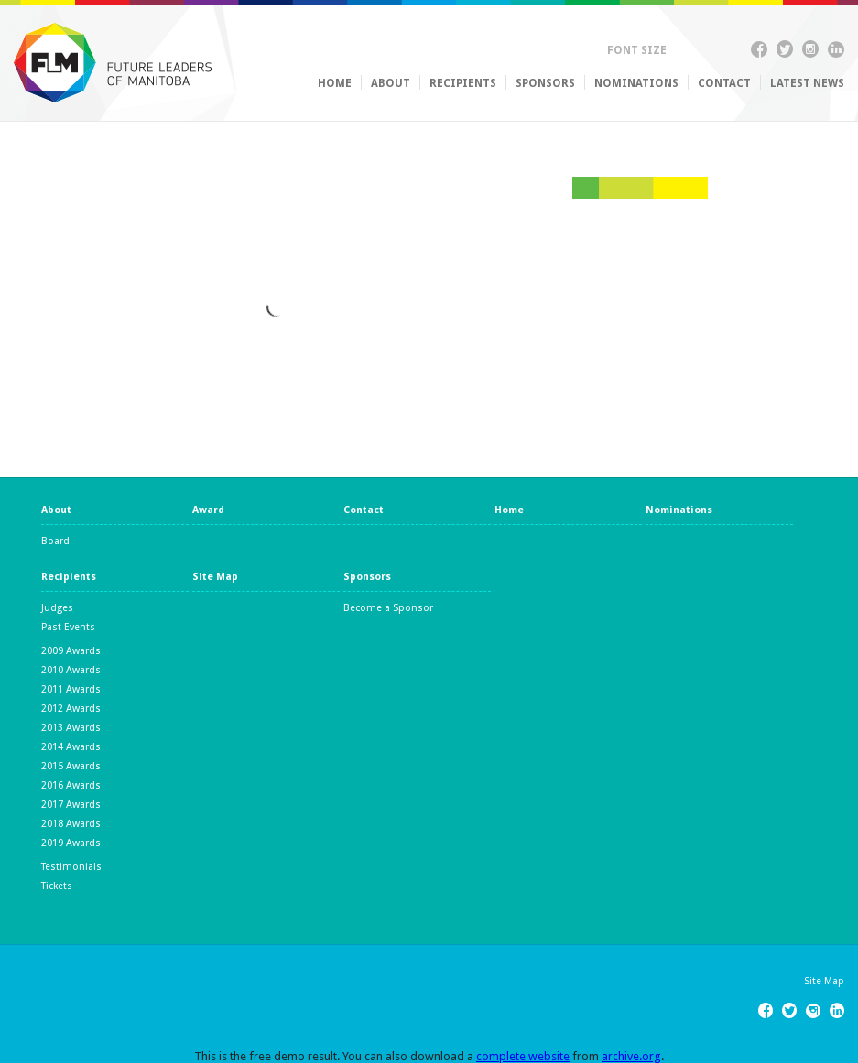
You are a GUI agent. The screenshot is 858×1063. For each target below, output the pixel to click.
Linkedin (836, 51)
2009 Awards (71, 651)
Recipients (462, 83)
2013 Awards (71, 728)
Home (335, 83)
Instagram (810, 51)
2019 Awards (71, 843)
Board (55, 541)
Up (681, 49)
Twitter (785, 51)
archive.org (631, 1056)
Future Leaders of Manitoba (113, 62)
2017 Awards (71, 805)
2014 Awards (71, 747)
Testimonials (71, 867)
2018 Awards (71, 824)
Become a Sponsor (388, 608)
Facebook (759, 51)
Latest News (807, 83)
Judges (57, 608)
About (390, 83)
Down (698, 49)
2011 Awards (71, 689)
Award (208, 510)
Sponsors (545, 83)
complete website (523, 1056)
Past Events (68, 627)
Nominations (636, 83)
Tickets (56, 886)
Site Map (215, 577)
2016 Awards (71, 785)
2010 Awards (71, 670)
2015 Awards (71, 766)
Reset (716, 49)
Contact (724, 83)
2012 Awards (71, 708)
